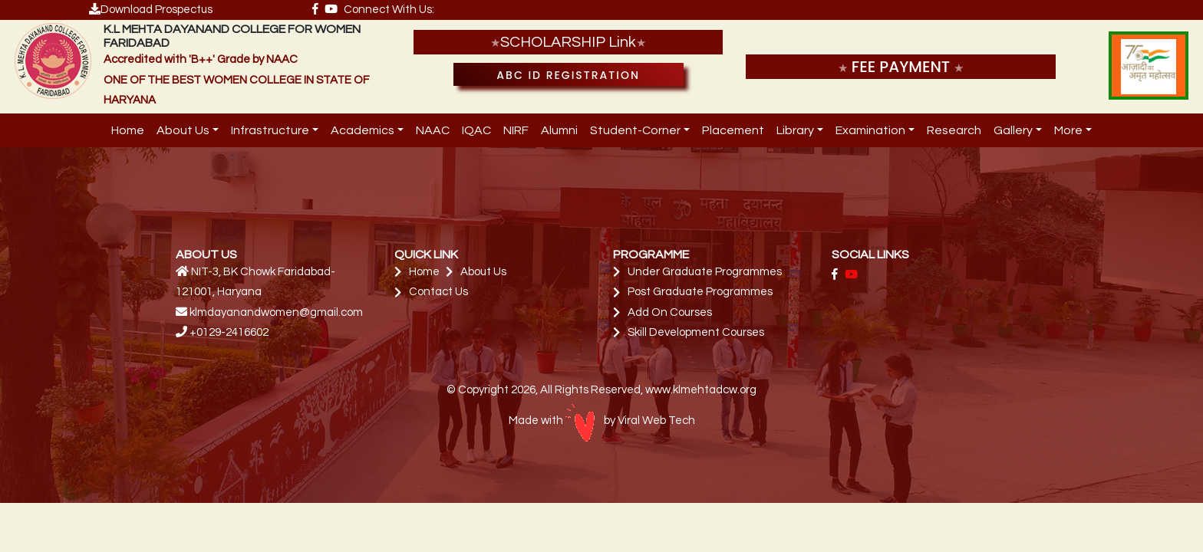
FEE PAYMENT (901, 66)
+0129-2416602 (229, 332)
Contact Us (438, 291)
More (1068, 130)
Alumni (559, 130)
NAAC (433, 130)
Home (127, 130)
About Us (183, 130)
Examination (870, 130)
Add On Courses (670, 312)
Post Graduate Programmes (700, 291)
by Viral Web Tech (630, 420)
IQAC (476, 130)
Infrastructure (270, 130)
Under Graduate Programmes (705, 272)
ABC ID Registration (568, 75)
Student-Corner (635, 130)
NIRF (516, 130)
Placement (733, 130)
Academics (362, 130)
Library (795, 130)
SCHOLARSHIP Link (568, 42)
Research (954, 130)
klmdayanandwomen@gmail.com (276, 312)
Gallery (1013, 130)
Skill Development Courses (696, 332)
